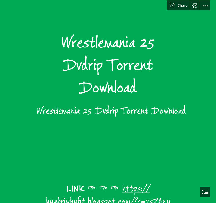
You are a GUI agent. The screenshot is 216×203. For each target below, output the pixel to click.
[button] (178, 5)
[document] (108, 101)
